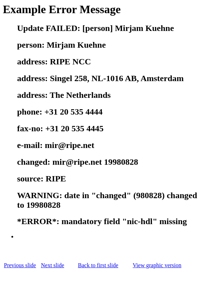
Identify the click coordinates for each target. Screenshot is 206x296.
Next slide (52, 265)
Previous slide (20, 265)
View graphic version (157, 265)
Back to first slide (98, 265)
